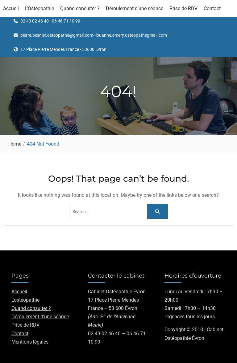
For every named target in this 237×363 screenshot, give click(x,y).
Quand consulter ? (80, 8)
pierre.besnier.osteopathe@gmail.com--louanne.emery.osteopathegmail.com (93, 35)
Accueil (11, 8)
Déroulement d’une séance (134, 8)
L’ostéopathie (25, 300)
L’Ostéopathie (39, 8)
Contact (212, 8)
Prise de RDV (183, 8)
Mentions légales (29, 342)
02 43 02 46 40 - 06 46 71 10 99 (50, 21)
